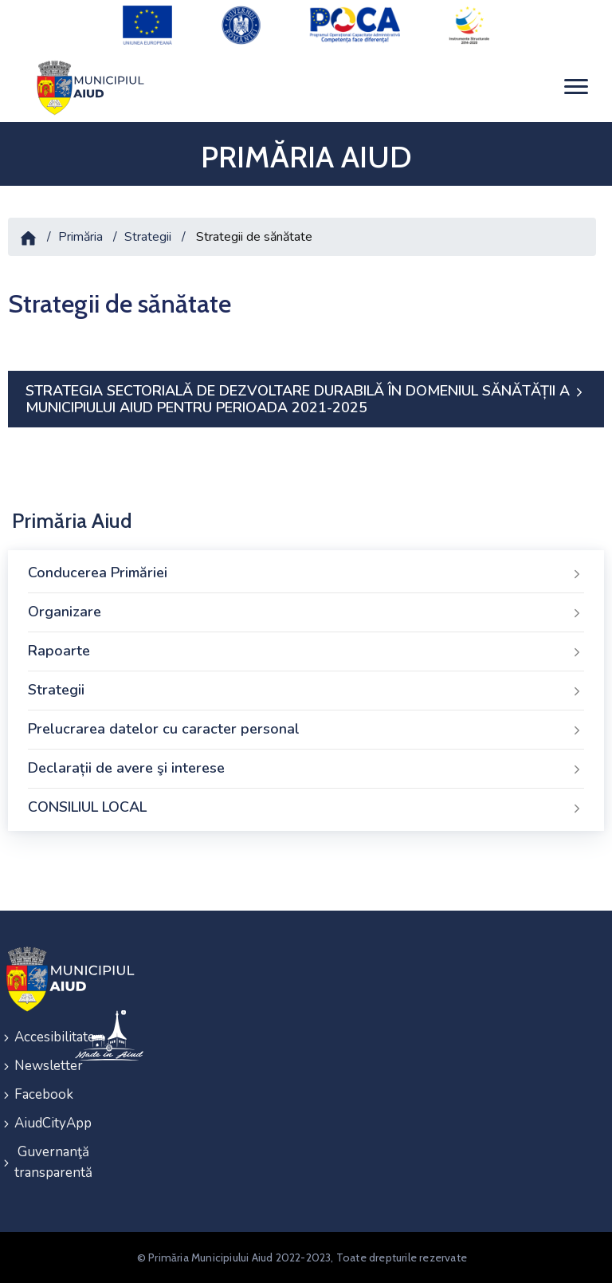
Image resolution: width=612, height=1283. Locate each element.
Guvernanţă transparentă (34, 1162)
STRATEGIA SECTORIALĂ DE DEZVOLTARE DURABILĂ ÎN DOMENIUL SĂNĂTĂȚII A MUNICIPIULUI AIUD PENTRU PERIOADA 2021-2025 (306, 399)
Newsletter (34, 1066)
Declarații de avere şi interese (306, 768)
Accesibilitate (34, 1037)
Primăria (80, 237)
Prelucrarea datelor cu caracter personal (306, 729)
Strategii (147, 237)
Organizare (306, 612)
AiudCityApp (34, 1123)
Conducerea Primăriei (306, 573)
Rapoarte (306, 651)
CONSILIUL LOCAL (306, 807)
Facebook (34, 1094)
